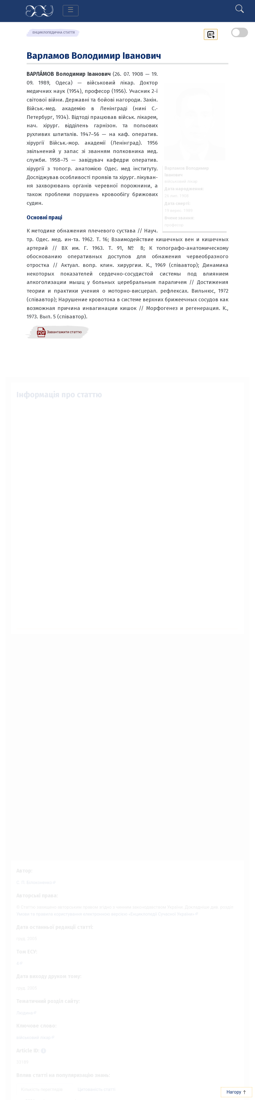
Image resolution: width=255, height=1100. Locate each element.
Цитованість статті (95, 1093)
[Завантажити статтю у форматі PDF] (59, 332)
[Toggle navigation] (70, 10)
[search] (239, 6)
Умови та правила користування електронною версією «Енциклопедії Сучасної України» (104, 909)
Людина (19, 1013)
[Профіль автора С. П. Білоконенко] (31, 876)
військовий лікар (29, 1039)
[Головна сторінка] (39, 10)
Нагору (236, 1092)
